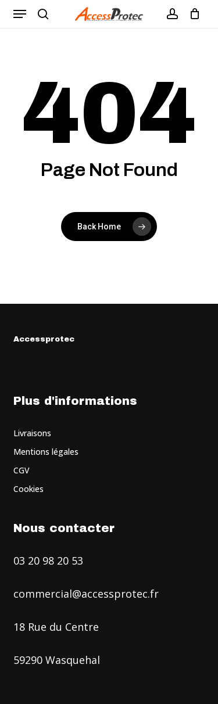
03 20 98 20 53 (48, 560)
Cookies (28, 488)
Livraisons (32, 433)
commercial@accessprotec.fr (86, 594)
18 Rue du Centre (56, 627)
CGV (21, 470)
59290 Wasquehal (56, 660)
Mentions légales (45, 451)
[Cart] (192, 14)
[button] (19, 14)
